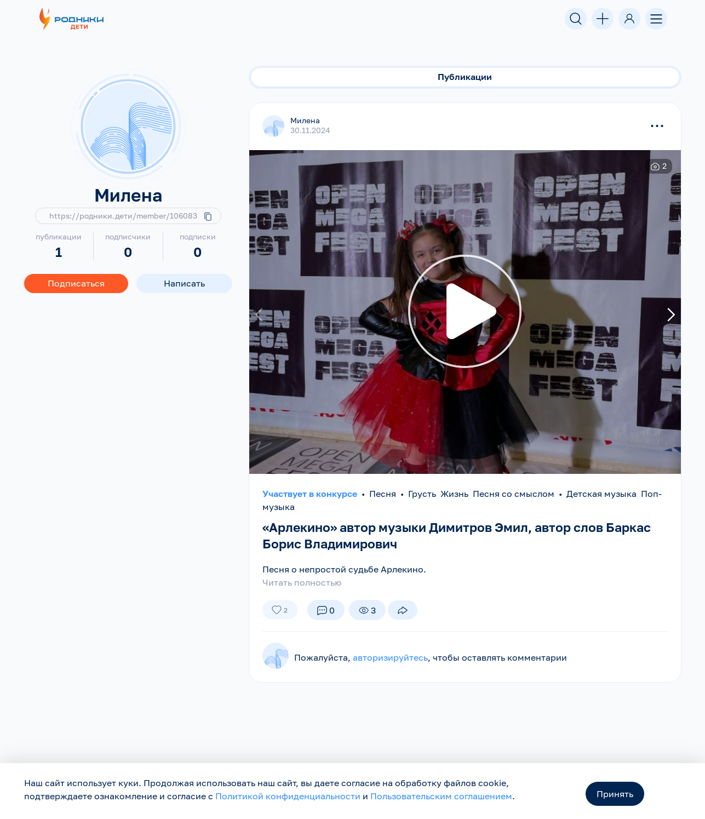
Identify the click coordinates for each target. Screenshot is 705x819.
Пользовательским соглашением (441, 796)
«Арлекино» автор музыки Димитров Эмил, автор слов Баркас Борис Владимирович (441, 535)
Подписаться (76, 283)
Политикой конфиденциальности (287, 796)
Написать (184, 283)
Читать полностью (301, 582)
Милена (305, 120)
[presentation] (260, 315)
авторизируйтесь (390, 656)
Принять (615, 793)
